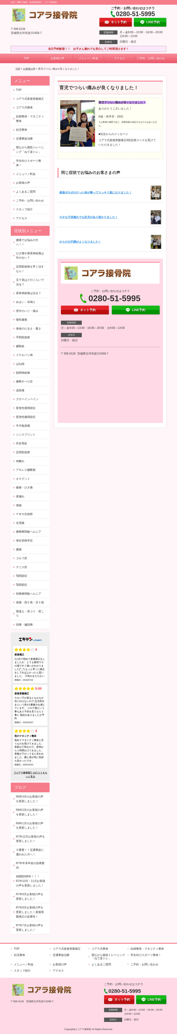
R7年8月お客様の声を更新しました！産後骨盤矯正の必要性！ (30, 912)
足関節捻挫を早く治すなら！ (30, 269)
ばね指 (20, 363)
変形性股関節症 (26, 408)
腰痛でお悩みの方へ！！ (27, 242)
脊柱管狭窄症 (24, 540)
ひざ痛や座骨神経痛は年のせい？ (30, 255)
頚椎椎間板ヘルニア (28, 593)
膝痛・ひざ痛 (24, 487)
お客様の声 (57, 58)
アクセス (119, 58)
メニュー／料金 (88, 58)
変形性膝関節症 (26, 416)
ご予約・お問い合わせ (151, 58)
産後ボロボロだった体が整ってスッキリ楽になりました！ (95, 192)
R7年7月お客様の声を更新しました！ (29, 927)
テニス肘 (21, 567)
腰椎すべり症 (24, 381)
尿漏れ (20, 496)
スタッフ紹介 (24, 209)
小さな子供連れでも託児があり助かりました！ (88, 217)
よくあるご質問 (26, 191)
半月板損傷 (23, 425)
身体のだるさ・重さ (28, 328)
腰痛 (19, 549)
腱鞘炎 (20, 346)
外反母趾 (21, 443)
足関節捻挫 (23, 452)
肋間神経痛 (23, 372)
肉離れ (20, 461)
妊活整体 (21, 129)
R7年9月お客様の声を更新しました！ (29, 896)
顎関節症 (21, 575)
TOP (26, 58)
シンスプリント (26, 434)
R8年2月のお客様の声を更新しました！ (29, 812)
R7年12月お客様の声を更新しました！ (30, 839)
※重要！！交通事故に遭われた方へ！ (30, 852)
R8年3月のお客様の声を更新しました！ (29, 799)
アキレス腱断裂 (26, 469)
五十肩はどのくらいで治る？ (30, 282)
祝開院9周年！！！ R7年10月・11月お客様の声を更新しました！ (30, 881)
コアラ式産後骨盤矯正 (30, 98)
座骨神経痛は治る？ (28, 293)
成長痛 (20, 390)
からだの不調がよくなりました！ (80, 241)
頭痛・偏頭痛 (24, 624)
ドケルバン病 (24, 354)
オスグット (23, 478)
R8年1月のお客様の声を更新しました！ (29, 825)
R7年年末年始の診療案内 (30, 865)
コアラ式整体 (24, 107)
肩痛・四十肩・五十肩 (30, 602)
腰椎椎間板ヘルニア (28, 531)
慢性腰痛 (21, 319)
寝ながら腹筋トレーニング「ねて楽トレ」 (30, 149)
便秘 (19, 505)
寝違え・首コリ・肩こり (30, 613)
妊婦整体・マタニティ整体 (30, 118)
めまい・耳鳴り (26, 302)
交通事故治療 (24, 138)
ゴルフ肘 (21, 558)
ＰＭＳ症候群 (24, 514)
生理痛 (20, 522)
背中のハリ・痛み (27, 310)
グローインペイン (27, 399)
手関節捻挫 (23, 337)
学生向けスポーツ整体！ (28, 163)
